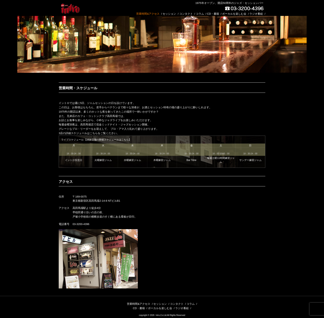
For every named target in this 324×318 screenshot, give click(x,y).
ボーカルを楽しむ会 (234, 13)
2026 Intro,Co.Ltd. (158, 315)
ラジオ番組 (256, 13)
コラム (200, 13)
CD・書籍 (213, 13)
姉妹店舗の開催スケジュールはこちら (108, 139)
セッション (169, 13)
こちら (94, 133)
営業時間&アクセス (148, 13)
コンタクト (186, 13)
